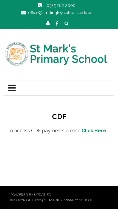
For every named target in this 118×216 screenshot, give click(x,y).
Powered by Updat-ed (30, 195)
